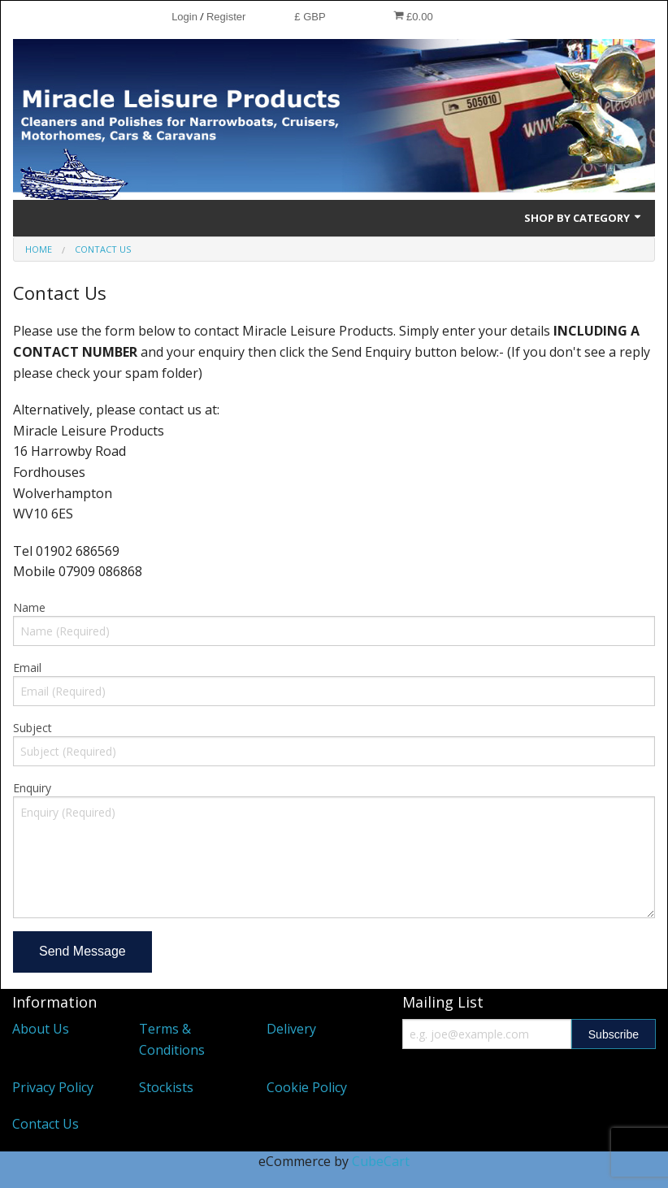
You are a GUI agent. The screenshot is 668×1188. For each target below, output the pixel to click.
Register (225, 17)
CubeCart (381, 1161)
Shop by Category (583, 217)
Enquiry (32, 788)
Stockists (166, 1087)
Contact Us (45, 1124)
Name (29, 607)
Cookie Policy (307, 1087)
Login (184, 17)
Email (27, 667)
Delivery (291, 1029)
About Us (40, 1029)
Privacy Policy (52, 1087)
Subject (32, 727)
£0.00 (413, 16)
